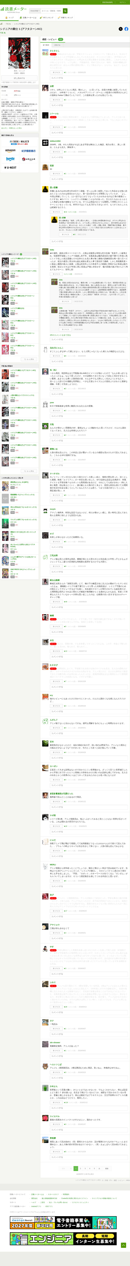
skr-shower (55, 1042)
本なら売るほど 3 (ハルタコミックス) (23, 507)
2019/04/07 (82, 780)
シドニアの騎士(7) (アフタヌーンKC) (23, 258)
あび (52, 895)
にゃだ (53, 840)
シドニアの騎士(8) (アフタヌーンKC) (23, 271)
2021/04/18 (82, 495)
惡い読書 (54, 187)
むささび (54, 665)
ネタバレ (57, 45)
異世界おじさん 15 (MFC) (19, 482)
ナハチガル (55, 473)
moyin (53, 509)
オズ (52, 534)
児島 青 (12, 509)
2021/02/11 (82, 541)
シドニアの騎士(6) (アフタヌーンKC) (23, 433)
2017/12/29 (82, 1151)
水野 (52, 86)
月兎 (52, 424)
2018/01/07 (82, 1124)
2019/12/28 (82, 681)
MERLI (53, 864)
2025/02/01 (82, 152)
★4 (65, 728)
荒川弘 (12, 536)
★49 (65, 602)
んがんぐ (54, 720)
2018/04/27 (82, 968)
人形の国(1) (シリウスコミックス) (22, 395)
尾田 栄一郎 (14, 574)
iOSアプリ (49, 1206)
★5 (65, 495)
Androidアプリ (36, 1206)
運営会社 (34, 1198)
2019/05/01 (82, 728)
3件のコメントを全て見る (60, 335)
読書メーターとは (37, 1194)
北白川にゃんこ (56, 348)
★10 (65, 826)
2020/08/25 (83, 602)
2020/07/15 (83, 651)
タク (52, 1021)
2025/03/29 (82, 127)
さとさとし (55, 51)
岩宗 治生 (13, 522)
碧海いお (54, 449)
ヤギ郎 (53, 815)
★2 (65, 100)
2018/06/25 (83, 911)
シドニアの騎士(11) (17, 308)
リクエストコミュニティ (80, 1202)
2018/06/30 (82, 881)
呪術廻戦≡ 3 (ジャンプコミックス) (22, 495)
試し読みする (19, 78)
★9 (74, 234)
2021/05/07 (82, 460)
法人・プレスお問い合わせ (58, 1202)
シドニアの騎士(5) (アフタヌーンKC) (23, 420)
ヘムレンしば (56, 1064)
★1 (65, 72)
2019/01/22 (82, 801)
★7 (65, 681)
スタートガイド (53, 1194)
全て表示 (46, 45)
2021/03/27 (82, 520)
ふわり (53, 982)
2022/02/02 (82, 356)
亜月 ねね (13, 549)
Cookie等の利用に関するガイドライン (74, 1198)
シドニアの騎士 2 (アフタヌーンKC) (23, 370)
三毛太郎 (54, 555)
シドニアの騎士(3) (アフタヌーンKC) (23, 383)
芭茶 (52, 166)
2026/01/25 (82, 72)
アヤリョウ (55, 925)
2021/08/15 (82, 388)
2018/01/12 (84, 1102)
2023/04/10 (78, 274)
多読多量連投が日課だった (61, 793)
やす (52, 947)
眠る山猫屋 (55, 580)
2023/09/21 (83, 212)
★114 (66, 1102)
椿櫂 (52, 615)
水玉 (52, 640)
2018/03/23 (82, 1072)
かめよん (54, 1086)
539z (52, 250)
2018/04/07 (82, 1028)
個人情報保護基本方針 (49, 1198)
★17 (65, 911)
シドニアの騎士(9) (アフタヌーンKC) (23, 283)
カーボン (54, 766)
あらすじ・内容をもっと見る (11, 128)
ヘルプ (33, 1202)
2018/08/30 (82, 851)
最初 (63, 1168)
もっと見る (29, 359)
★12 (65, 212)
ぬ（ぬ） (54, 370)
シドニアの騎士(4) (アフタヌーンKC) (23, 408)
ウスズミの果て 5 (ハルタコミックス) (23, 519)
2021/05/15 (82, 410)
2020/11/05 (82, 566)
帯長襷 (53, 1138)
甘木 (52, 742)
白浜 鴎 (12, 561)
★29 (65, 1007)
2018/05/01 (82, 933)
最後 (106, 1168)
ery (51, 695)
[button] (65, 10)
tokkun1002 (55, 141)
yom (52, 402)
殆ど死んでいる (15, 484)
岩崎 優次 (13, 497)
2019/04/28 (82, 752)
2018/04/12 (83, 1007)
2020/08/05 (82, 626)
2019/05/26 (82, 706)
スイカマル (55, 1116)
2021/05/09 (82, 435)
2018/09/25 (83, 826)
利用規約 (66, 1194)
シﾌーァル (54, 114)
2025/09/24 (82, 100)
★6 (65, 356)
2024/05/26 (82, 173)
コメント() (71, 72)
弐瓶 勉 (8, 24)
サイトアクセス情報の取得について (104, 1198)
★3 (65, 152)
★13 (65, 651)
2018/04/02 (82, 1050)
